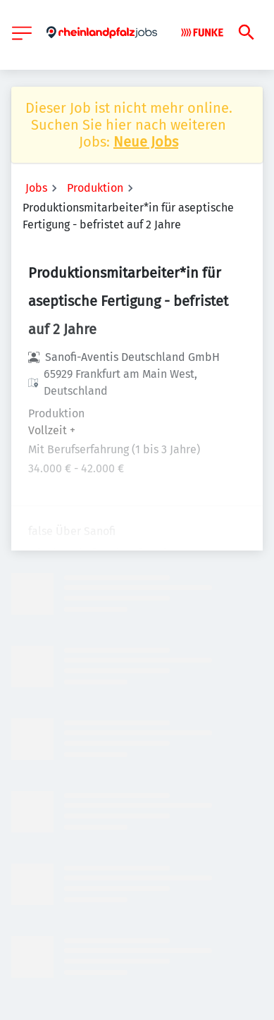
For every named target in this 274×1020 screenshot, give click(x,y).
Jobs (36, 188)
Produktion (95, 188)
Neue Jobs (145, 141)
